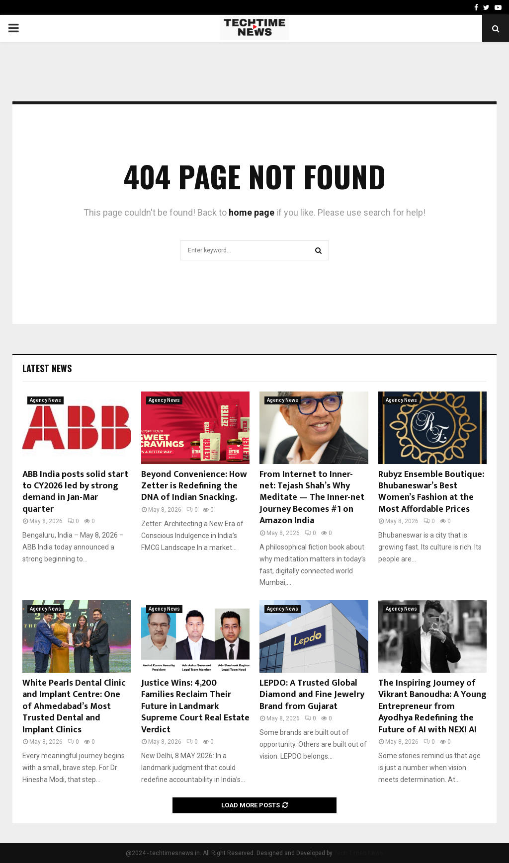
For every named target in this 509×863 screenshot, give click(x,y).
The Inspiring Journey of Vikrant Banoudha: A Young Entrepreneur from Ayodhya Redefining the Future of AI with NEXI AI (432, 706)
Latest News (47, 368)
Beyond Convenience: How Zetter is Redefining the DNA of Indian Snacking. (194, 486)
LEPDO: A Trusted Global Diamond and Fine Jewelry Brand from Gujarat (311, 695)
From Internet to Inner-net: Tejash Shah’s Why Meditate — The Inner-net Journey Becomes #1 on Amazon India (311, 498)
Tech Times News (358, 853)
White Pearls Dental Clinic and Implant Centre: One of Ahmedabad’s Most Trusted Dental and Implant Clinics (74, 706)
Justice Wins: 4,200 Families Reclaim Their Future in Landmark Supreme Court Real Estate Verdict (195, 706)
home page (251, 212)
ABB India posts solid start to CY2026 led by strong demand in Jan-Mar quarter (75, 492)
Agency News (45, 400)
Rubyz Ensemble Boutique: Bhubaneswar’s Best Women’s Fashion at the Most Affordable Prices (431, 492)
